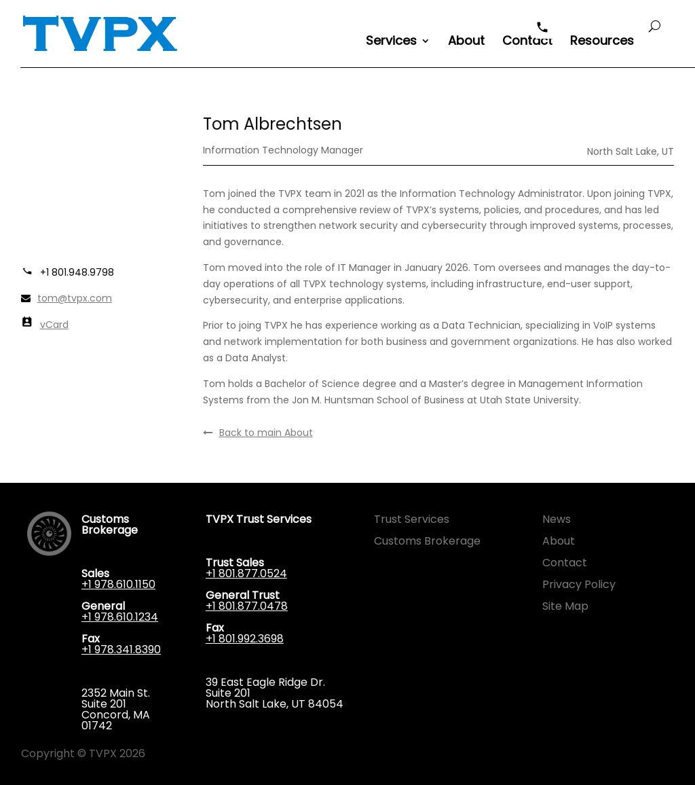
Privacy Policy (579, 584)
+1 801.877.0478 (247, 606)
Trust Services (411, 519)
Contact (527, 42)
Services (391, 42)
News (556, 519)
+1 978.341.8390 (121, 649)
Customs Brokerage (427, 541)
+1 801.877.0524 (246, 573)
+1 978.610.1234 (119, 617)
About (466, 42)
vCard (54, 324)
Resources (602, 42)
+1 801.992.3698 (245, 638)
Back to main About (258, 432)
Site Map (565, 606)
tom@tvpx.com (74, 298)
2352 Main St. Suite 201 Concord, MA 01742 (115, 709)
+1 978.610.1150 (118, 584)
